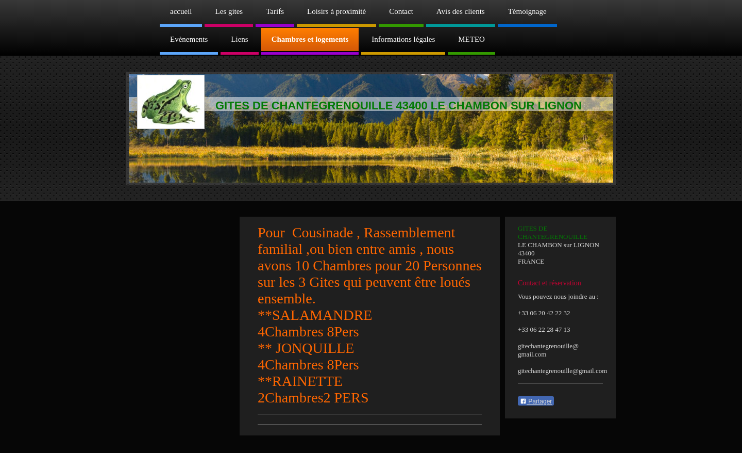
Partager (536, 401)
